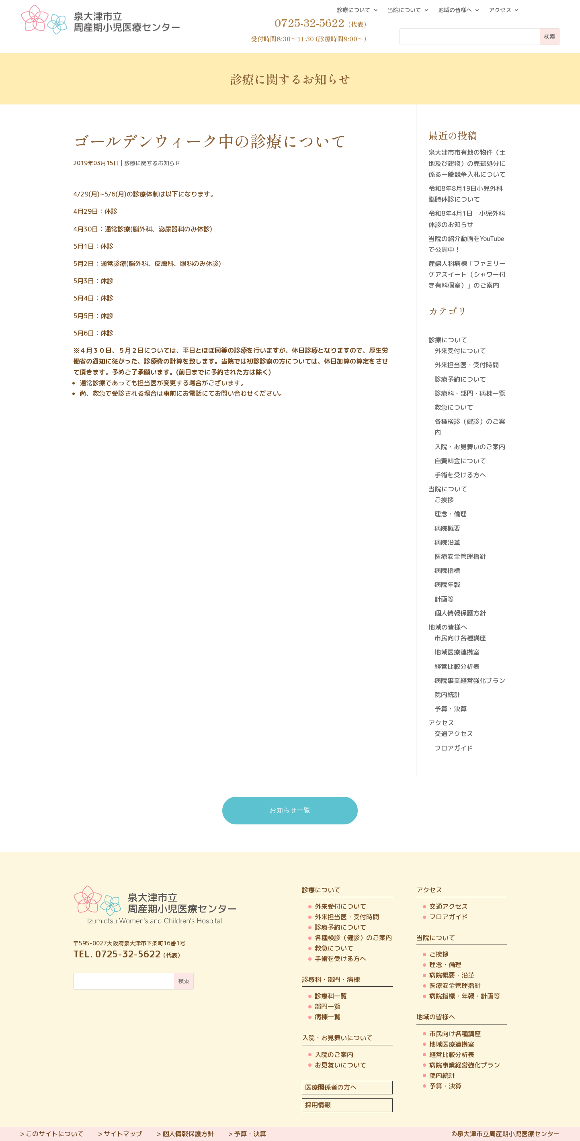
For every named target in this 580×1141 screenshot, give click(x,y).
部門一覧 (327, 1006)
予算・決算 (450, 708)
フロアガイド (453, 748)
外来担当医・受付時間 (466, 364)
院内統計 (447, 694)
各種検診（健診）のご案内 (353, 937)
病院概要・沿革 (451, 975)
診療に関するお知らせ (152, 163)
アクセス (500, 10)
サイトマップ (123, 1133)
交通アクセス (453, 733)
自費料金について (460, 460)
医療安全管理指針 (460, 556)
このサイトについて (55, 1133)
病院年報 (447, 584)
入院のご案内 (334, 1054)
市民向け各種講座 (460, 638)
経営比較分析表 (457, 666)
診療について (354, 10)
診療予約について (460, 379)
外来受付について (460, 350)
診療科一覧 (331, 996)
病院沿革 (447, 542)
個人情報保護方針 (460, 613)
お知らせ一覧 (290, 810)
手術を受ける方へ (460, 474)
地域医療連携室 (457, 652)
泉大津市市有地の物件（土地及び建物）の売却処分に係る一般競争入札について (467, 163)
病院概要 (447, 528)
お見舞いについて (340, 1065)
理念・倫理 (450, 513)
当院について (404, 10)
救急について (453, 407)
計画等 (444, 599)
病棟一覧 (327, 1016)
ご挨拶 (444, 499)
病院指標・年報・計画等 (464, 996)
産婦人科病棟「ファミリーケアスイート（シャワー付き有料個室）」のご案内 (467, 274)
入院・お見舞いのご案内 (469, 446)
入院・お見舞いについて (337, 1037)
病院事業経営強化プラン (469, 680)
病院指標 (447, 570)
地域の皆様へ (455, 10)
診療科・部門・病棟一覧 (469, 393)
